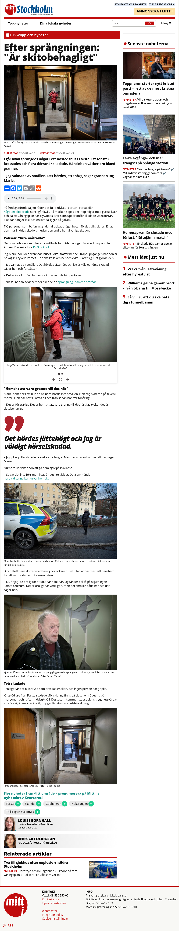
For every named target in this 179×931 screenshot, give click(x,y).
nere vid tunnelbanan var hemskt (26, 478)
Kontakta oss (50, 899)
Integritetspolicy (52, 915)
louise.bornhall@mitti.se (35, 824)
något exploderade (17, 212)
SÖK (149, 23)
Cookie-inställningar (55, 918)
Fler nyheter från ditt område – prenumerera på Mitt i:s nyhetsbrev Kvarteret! (51, 795)
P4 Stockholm (42, 247)
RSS (8, 925)
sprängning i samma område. (77, 282)
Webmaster (49, 911)
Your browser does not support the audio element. (30, 198)
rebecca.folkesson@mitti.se (37, 842)
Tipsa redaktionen (54, 903)
